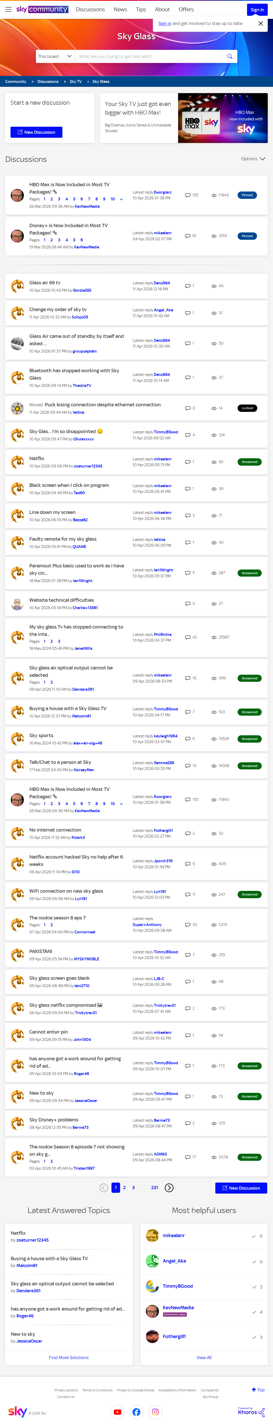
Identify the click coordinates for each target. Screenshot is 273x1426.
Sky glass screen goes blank (59, 978)
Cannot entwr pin (48, 1032)
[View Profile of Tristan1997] (84, 1168)
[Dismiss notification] (261, 23)
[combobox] (148, 56)
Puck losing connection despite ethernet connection (103, 405)
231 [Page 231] (154, 1187)
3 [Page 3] (133, 1187)
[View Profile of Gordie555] (82, 290)
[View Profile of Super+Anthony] (147, 924)
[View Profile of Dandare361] (83, 689)
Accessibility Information (177, 1390)
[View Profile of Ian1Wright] (82, 580)
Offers (186, 9)
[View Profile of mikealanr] (163, 233)
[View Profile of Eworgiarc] (163, 192)
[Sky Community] (42, 9)
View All (204, 1357)
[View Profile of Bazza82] (80, 520)
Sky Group (210, 1397)
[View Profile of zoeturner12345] (88, 466)
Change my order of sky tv (58, 309)
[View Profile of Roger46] (81, 1073)
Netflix (36, 458)
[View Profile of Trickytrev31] (86, 1012)
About (162, 9)
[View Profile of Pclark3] (78, 837)
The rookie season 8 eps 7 (57, 918)
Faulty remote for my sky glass (63, 539)
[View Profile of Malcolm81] (81, 716)
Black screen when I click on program (69, 485)
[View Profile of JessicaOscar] (85, 1100)
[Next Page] (169, 1188)
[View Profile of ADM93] (160, 1154)
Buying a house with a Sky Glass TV (67, 708)
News (120, 9)
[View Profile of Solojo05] (80, 317)
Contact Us (65, 1397)
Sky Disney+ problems (53, 1120)
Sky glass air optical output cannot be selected (62, 1284)
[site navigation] (8, 9)
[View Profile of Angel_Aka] (163, 310)
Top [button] (261, 1389)
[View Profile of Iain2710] (81, 985)
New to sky (41, 1093)
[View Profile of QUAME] (79, 546)
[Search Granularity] (55, 56)
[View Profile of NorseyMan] (84, 770)
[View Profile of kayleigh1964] (166, 736)
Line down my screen (52, 512)
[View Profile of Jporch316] (163, 861)
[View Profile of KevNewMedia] (87, 206)
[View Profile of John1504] (82, 1039)
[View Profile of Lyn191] (81, 898)
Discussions (90, 9)
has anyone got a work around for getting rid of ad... (68, 1309)
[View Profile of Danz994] (162, 283)
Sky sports (41, 735)
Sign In (257, 9)
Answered (250, 462)
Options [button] (249, 158)
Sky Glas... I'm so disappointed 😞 (66, 431)
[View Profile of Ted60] (79, 493)
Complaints (209, 1390)
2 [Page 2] (124, 1187)
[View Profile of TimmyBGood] (166, 432)
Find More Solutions (69, 1357)
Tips (141, 9)
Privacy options (66, 1390)
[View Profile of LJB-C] (159, 978)
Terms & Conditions (97, 1390)
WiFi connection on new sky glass (66, 891)
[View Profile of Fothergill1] (163, 830)
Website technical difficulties (61, 600)
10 (113, 199)
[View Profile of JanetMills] (83, 648)
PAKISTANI (40, 951)
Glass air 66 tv (44, 283)
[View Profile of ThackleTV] (82, 385)
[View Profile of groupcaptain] (85, 351)
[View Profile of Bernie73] (81, 1127)
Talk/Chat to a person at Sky (60, 762)
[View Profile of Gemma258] (164, 762)
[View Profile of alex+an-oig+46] (87, 743)
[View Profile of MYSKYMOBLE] (86, 959)
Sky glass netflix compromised (63, 1005)
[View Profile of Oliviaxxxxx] (83, 439)
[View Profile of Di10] (76, 872)
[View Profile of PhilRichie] (163, 634)
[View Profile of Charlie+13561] (85, 607)
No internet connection (55, 830)
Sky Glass (136, 36)
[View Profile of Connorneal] (84, 932)
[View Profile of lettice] (78, 412)
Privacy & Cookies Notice (135, 1390)
